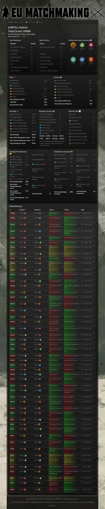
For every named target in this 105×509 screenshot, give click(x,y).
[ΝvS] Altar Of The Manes (17, 47)
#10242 (12, 304)
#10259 (12, 281)
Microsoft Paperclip (15, 57)
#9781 (12, 460)
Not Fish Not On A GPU (46, 64)
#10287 (12, 263)
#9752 (12, 483)
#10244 (12, 297)
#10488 (12, 213)
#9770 (12, 478)
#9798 (12, 442)
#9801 (12, 435)
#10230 (12, 328)
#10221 (12, 344)
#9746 (12, 489)
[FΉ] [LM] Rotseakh (45, 60)
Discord (40, 22)
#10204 (12, 369)
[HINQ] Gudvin (14, 60)
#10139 (12, 401)
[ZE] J (11, 64)
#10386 (12, 238)
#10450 (12, 231)
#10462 (12, 224)
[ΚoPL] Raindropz (15, 70)
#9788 (12, 449)
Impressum (52, 505)
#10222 (12, 339)
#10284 (12, 270)
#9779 (12, 467)
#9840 (12, 424)
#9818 (12, 429)
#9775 (12, 471)
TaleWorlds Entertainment (71, 499)
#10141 (12, 397)
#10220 (12, 349)
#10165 (12, 385)
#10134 (12, 408)
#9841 (12, 419)
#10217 (12, 360)
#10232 (12, 321)
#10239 (12, 310)
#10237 (12, 317)
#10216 (12, 365)
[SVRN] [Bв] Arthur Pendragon (19, 67)
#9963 (12, 413)
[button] (12, 213)
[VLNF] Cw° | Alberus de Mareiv (49, 70)
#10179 (12, 379)
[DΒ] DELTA (13, 54)
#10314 (12, 254)
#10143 (12, 390)
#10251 (12, 292)
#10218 (12, 355)
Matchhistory (30, 22)
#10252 (12, 286)
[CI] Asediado (14, 50)
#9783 (12, 455)
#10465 (12, 218)
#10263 (12, 274)
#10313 (12, 258)
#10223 (12, 335)
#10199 (12, 374)
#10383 (12, 242)
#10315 (12, 247)
